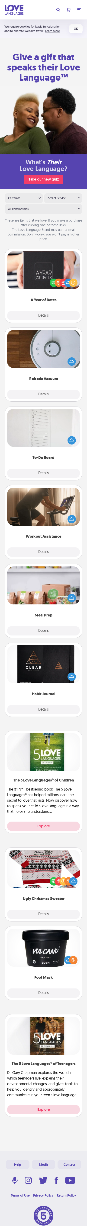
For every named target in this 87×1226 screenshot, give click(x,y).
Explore (43, 826)
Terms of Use (20, 1195)
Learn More (52, 31)
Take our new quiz (44, 179)
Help (17, 1164)
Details (43, 316)
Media (43, 1164)
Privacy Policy (43, 1195)
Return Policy (66, 1195)
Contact (69, 1164)
